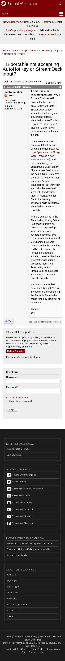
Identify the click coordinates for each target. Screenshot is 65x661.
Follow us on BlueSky (19, 502)
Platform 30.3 (49, 21)
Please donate (46, 34)
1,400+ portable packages (20, 30)
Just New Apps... (14, 455)
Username (12, 377)
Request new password (20, 401)
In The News (13, 592)
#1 (60, 87)
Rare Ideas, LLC (25, 643)
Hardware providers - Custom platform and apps (29, 543)
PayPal (41, 649)
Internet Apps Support (52, 50)
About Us (11, 575)
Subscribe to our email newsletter (25, 489)
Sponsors (11, 598)
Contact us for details (17, 555)
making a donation (42, 337)
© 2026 (7, 637)
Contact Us (12, 610)
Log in (6, 81)
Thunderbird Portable (14, 53)
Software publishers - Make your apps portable (28, 549)
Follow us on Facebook (20, 509)
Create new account (18, 397)
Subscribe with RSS (18, 496)
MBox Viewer (16, 21)
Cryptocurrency (35, 652)
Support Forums (29, 50)
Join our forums (16, 482)
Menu (5, 13)
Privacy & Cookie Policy (25, 637)
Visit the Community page (21, 475)
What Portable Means (17, 604)
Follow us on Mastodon (20, 523)
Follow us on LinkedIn (19, 516)
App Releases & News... (18, 449)
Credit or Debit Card (26, 649)
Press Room (13, 587)
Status (10, 616)
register (17, 81)
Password (12, 387)
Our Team (12, 581)
